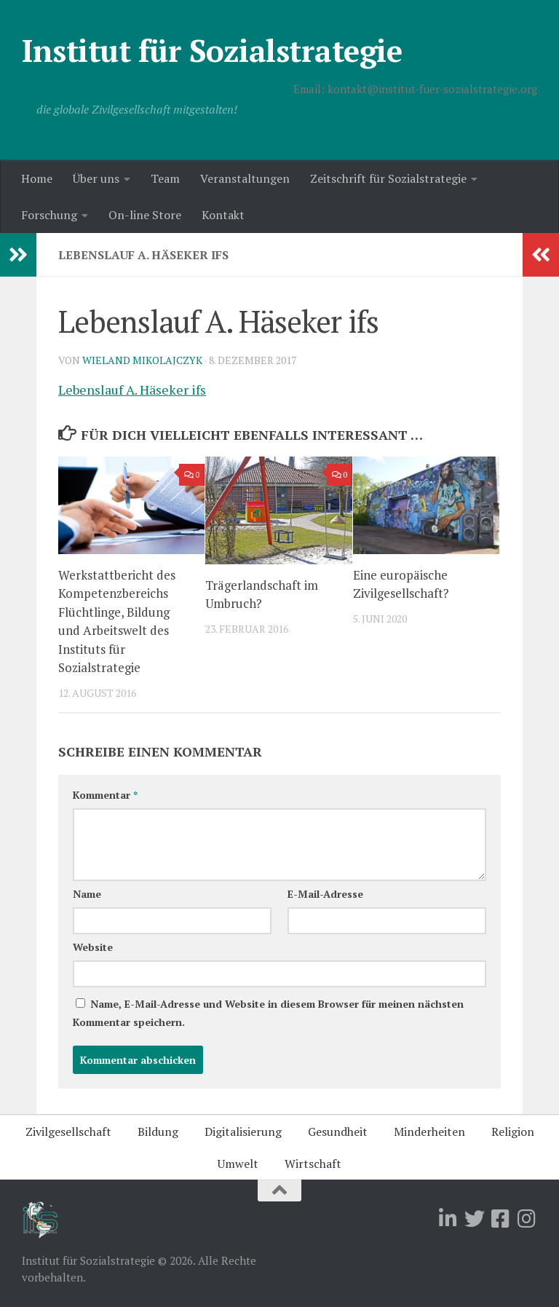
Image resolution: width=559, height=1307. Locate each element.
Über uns (96, 178)
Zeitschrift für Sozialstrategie (388, 178)
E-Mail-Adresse (325, 894)
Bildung (158, 1132)
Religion (512, 1132)
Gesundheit (338, 1132)
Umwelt (238, 1164)
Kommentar (105, 795)
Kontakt (223, 215)
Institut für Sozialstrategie (212, 50)
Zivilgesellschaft (68, 1132)
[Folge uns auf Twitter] (474, 1219)
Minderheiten (429, 1132)
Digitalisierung (243, 1132)
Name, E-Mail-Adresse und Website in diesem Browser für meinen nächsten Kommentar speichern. (268, 1013)
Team (165, 178)
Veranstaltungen (245, 178)
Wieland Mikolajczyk (142, 360)
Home (36, 178)
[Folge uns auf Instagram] (527, 1219)
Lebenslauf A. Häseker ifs (132, 389)
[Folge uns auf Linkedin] (448, 1219)
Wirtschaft (313, 1164)
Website (93, 947)
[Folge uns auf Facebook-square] (501, 1219)
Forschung (49, 215)
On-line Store (144, 215)
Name (87, 894)
